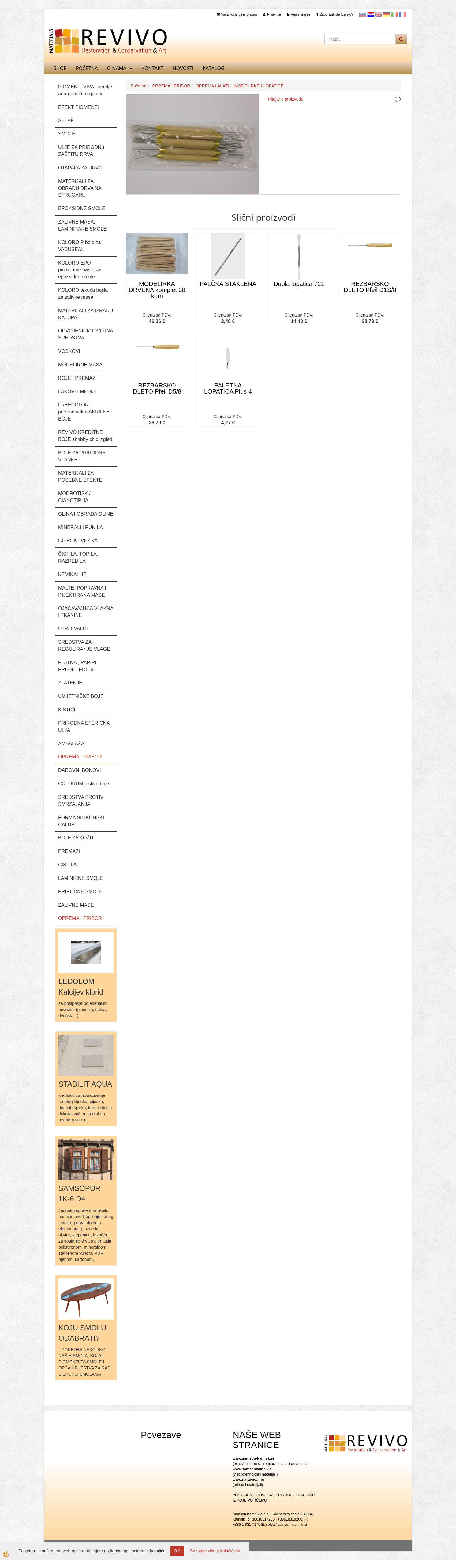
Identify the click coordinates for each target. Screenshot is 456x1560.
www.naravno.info (248, 1479)
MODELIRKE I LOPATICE (259, 85)
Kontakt (152, 68)
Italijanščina (394, 14)
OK (177, 1550)
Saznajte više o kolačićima (215, 1550)
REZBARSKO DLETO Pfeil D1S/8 (370, 286)
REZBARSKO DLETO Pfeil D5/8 (157, 388)
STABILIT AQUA (85, 1084)
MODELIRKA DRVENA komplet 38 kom (157, 289)
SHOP (60, 68)
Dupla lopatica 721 (299, 283)
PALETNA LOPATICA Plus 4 (228, 388)
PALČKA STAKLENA (228, 283)
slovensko (362, 14)
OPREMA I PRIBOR (171, 85)
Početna (87, 68)
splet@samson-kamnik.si (286, 1524)
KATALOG (213, 68)
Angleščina (378, 14)
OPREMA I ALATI (212, 85)
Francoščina (402, 14)
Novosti (183, 68)
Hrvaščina (370, 14)
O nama (116, 68)
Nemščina (386, 14)
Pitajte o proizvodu (285, 99)
